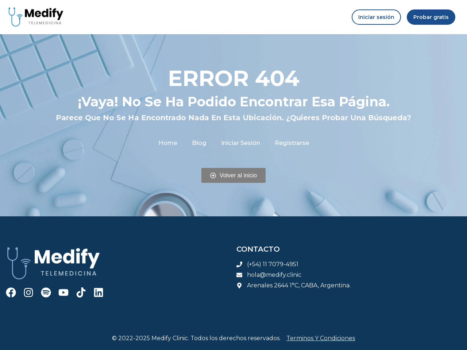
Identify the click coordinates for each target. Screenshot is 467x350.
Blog (199, 142)
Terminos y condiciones (320, 338)
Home (168, 142)
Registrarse (291, 142)
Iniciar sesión (240, 142)
